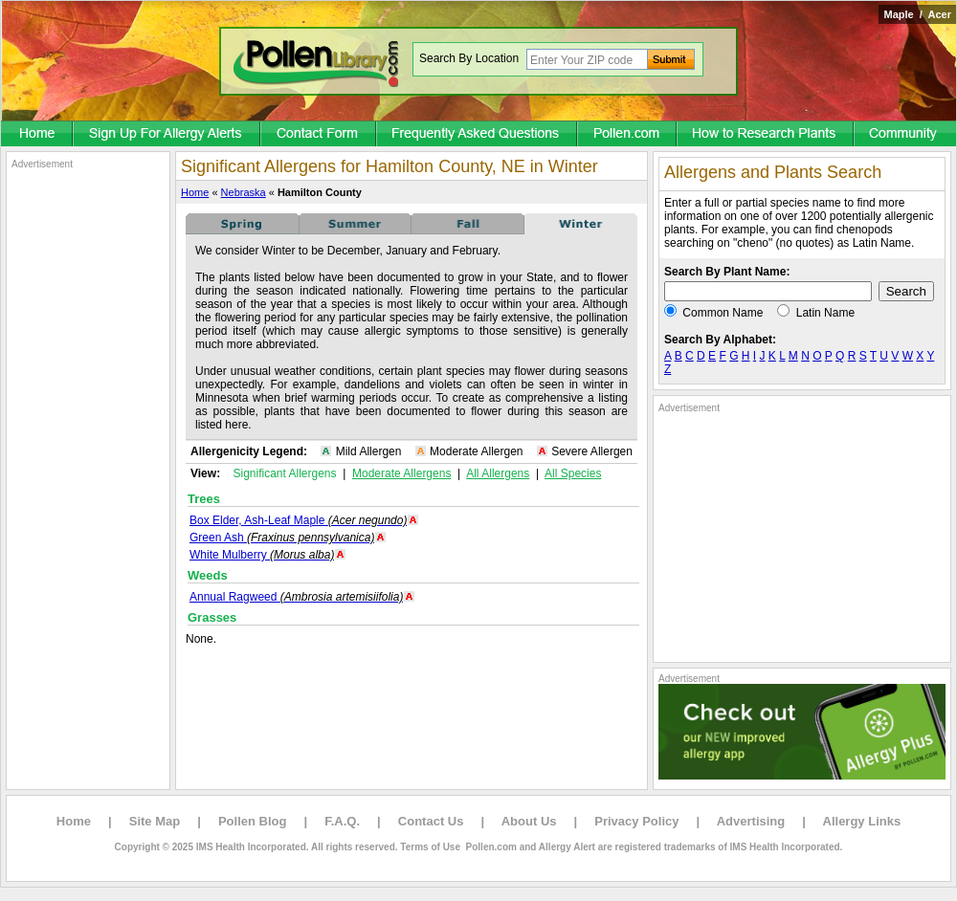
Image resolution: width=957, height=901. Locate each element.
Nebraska (243, 192)
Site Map (154, 821)
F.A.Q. (342, 821)
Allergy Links (862, 821)
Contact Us (431, 821)
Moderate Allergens (401, 473)
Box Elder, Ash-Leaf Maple (298, 520)
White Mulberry (261, 554)
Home (195, 192)
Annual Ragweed (296, 597)
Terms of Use (430, 847)
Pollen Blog (252, 821)
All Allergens (497, 473)
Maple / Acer (917, 14)
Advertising (751, 821)
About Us (529, 821)
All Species (573, 473)
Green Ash (281, 537)
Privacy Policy (636, 821)
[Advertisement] (88, 457)
